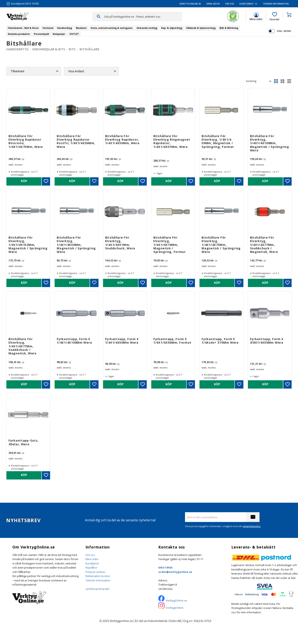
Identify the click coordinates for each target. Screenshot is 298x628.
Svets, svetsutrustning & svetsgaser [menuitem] (112, 28)
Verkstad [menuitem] (48, 28)
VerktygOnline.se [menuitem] (190, 3)
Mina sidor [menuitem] (213, 3)
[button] (274, 16)
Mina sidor (92, 559)
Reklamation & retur (97, 576)
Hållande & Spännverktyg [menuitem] (201, 28)
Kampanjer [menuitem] (59, 34)
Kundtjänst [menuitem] (246, 3)
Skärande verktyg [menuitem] (147, 28)
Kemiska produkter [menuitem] (19, 34)
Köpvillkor (91, 567)
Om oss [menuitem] (229, 3)
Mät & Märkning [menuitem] (229, 28)
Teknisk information (97, 580)
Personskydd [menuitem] (41, 34)
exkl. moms (284, 31)
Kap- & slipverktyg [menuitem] (171, 28)
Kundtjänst (92, 563)
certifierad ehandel (97, 589)
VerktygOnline (174, 608)
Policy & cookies (95, 572)
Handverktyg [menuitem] (64, 28)
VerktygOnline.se (176, 600)
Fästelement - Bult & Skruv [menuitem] (23, 28)
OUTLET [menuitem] (74, 34)
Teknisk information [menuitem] (276, 3)
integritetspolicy (252, 526)
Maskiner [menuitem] (81, 28)
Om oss (90, 555)
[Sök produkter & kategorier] (143, 16)
